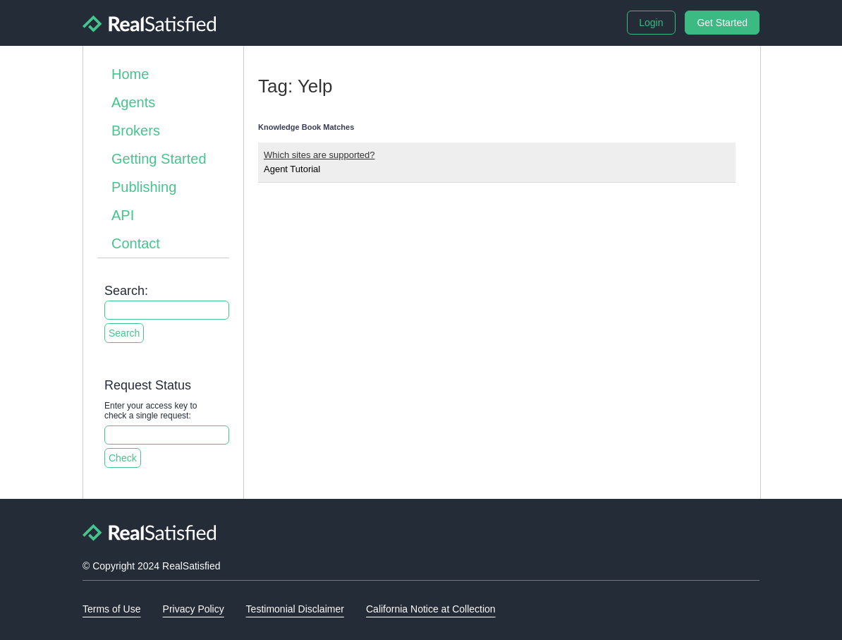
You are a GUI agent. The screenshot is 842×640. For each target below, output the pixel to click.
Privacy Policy (193, 609)
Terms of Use (111, 609)
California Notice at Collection (431, 609)
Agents (133, 102)
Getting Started (159, 159)
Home (130, 74)
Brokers (135, 130)
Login (651, 22)
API (122, 215)
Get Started (722, 22)
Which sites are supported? (319, 155)
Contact (135, 243)
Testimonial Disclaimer (295, 609)
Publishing (143, 187)
